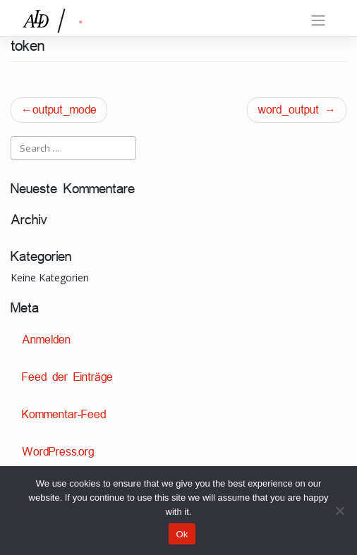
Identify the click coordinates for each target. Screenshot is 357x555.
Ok (182, 534)
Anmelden (46, 340)
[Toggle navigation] (318, 20)
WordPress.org (58, 452)
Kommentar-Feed (64, 414)
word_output (288, 110)
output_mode (64, 110)
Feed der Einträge (67, 377)
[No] (339, 511)
